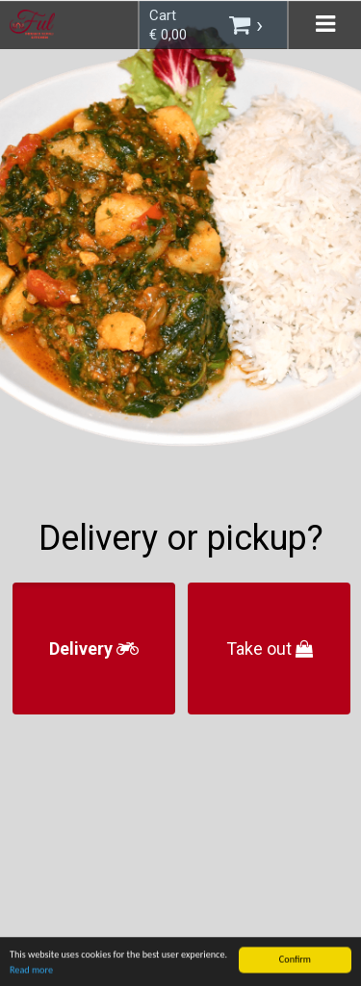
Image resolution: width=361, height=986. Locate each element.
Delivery (94, 648)
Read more (31, 979)
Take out (269, 648)
